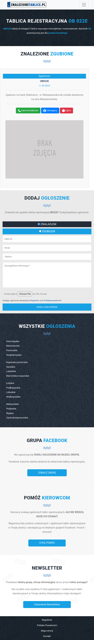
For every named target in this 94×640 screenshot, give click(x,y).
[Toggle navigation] (84, 4)
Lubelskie (11, 371)
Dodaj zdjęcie (10, 294)
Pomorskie (11, 350)
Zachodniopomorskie (17, 417)
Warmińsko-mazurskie (17, 375)
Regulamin (34, 300)
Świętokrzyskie (13, 354)
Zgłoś (66, 110)
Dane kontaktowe (28, 110)
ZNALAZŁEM (47, 224)
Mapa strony (47, 630)
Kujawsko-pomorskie (17, 362)
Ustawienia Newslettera (47, 604)
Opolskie (10, 366)
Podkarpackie (13, 387)
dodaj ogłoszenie (47, 307)
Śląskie (9, 413)
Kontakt (47, 636)
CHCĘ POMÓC (47, 542)
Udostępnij (50, 110)
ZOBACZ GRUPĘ (47, 472)
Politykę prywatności (53, 300)
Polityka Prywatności (47, 625)
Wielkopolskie (13, 396)
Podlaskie (11, 408)
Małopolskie (12, 404)
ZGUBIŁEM (47, 231)
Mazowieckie (13, 345)
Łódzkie (10, 383)
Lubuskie (10, 392)
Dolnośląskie (12, 341)
